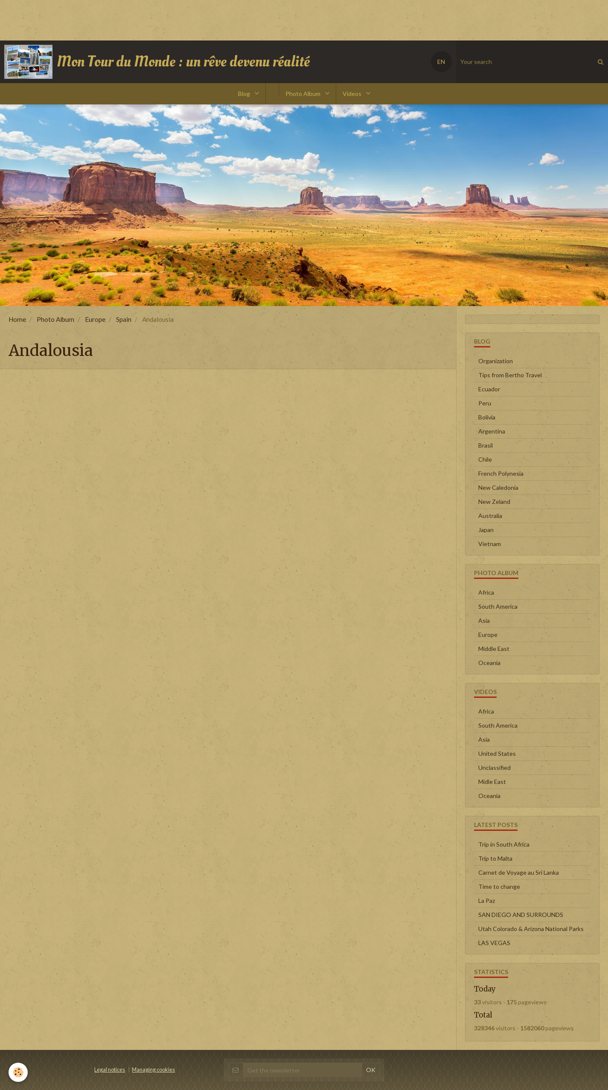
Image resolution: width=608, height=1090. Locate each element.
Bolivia (486, 417)
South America (498, 606)
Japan (486, 529)
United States (497, 753)
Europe (95, 319)
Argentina (491, 431)
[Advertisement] (155, 19)
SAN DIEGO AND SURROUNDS (520, 914)
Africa (486, 592)
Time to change (499, 886)
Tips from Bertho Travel (510, 375)
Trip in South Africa (503, 844)
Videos (353, 93)
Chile (485, 459)
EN (441, 61)
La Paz (486, 900)
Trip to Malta (495, 858)
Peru (484, 403)
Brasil (485, 445)
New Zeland (494, 501)
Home (17, 319)
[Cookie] (18, 1072)
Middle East (493, 648)
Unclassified (494, 767)
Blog (244, 93)
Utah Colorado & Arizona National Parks (531, 928)
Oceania (489, 662)
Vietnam (489, 543)
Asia (484, 620)
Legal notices (109, 1070)
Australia (490, 515)
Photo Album (303, 93)
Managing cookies (153, 1070)
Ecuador (489, 389)
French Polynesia (501, 473)
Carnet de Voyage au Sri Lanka (518, 872)
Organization (495, 360)
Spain (123, 319)
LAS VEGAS (494, 942)
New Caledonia (498, 487)
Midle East (492, 781)
